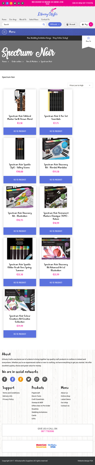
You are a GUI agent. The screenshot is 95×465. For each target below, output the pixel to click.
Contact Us (45, 19)
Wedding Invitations (39, 412)
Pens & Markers (32, 61)
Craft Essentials (38, 399)
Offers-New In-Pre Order (41, 406)
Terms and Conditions (11, 393)
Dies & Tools (36, 396)
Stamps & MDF (37, 402)
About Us (22, 19)
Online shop (65, 396)
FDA (91, 461)
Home (4, 19)
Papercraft (36, 393)
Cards (34, 415)
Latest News (33, 19)
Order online (16, 61)
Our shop (12, 19)
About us (64, 393)
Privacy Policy (8, 399)
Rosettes (35, 409)
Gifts (34, 418)
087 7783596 (47, 431)
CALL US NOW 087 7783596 (82, 3)
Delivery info (7, 396)
